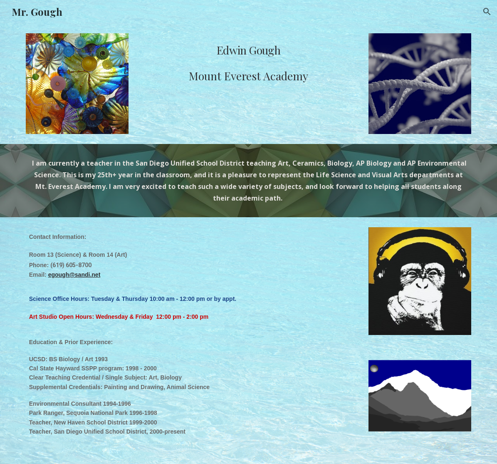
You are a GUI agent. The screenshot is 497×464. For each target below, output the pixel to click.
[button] (487, 12)
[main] (248, 64)
